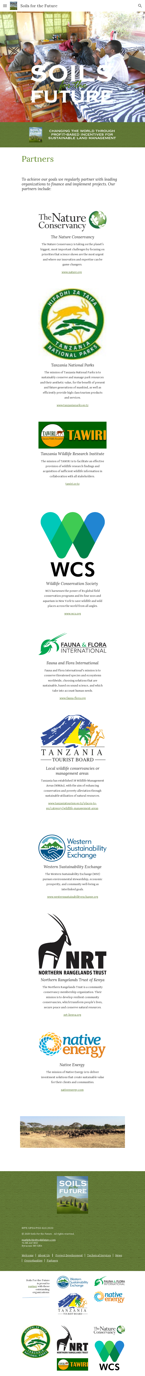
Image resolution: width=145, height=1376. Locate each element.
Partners (52, 1260)
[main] (72, 158)
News (118, 1255)
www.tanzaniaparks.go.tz (72, 405)
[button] (5, 5)
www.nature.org (72, 272)
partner (32, 1286)
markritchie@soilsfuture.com (39, 1239)
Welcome (28, 1255)
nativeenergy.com (72, 1090)
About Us (44, 1255)
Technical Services (99, 1255)
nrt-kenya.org (72, 1015)
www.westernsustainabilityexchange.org (72, 897)
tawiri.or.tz (72, 484)
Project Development (69, 1255)
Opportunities (33, 1260)
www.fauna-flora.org (73, 698)
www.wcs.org (72, 613)
